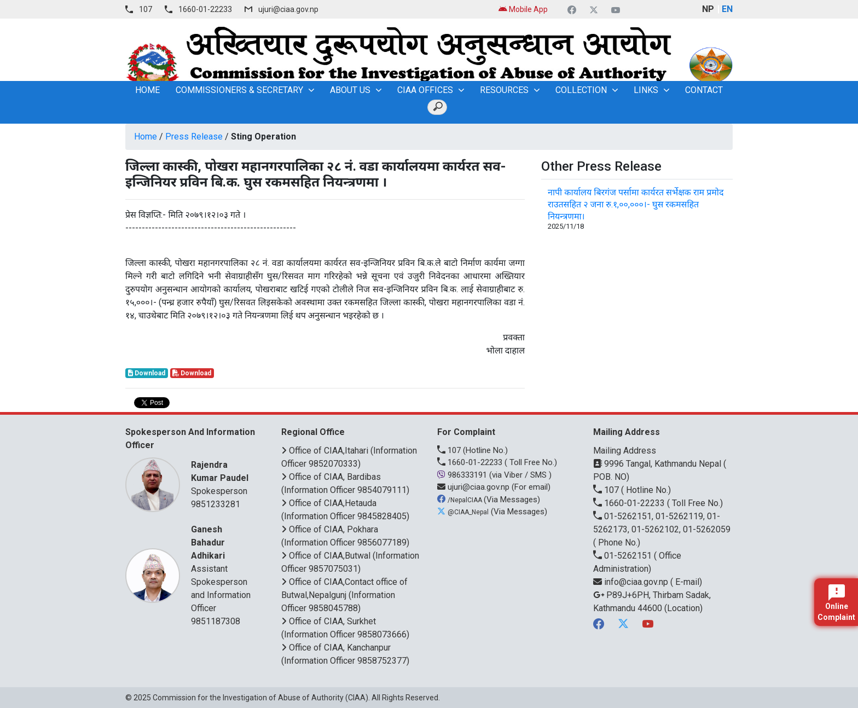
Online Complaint (836, 603)
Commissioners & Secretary (239, 90)
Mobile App (523, 9)
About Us (350, 90)
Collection (581, 90)
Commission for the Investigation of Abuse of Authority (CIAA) (260, 697)
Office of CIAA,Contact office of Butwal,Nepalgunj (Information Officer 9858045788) (344, 595)
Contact (704, 90)
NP (708, 9)
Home (145, 136)
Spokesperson (222, 477)
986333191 (463, 475)
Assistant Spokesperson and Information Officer (222, 568)
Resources (504, 90)
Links (646, 90)
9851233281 (215, 504)
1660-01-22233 (205, 9)
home (147, 90)
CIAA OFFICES (425, 90)
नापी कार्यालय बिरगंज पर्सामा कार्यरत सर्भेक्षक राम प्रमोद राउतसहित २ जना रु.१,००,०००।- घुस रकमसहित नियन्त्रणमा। (635, 204)
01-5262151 (623, 555)
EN (727, 9)
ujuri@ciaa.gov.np (288, 9)
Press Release (194, 136)
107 (145, 9)
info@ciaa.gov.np (631, 582)
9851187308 (215, 621)
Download (146, 373)
